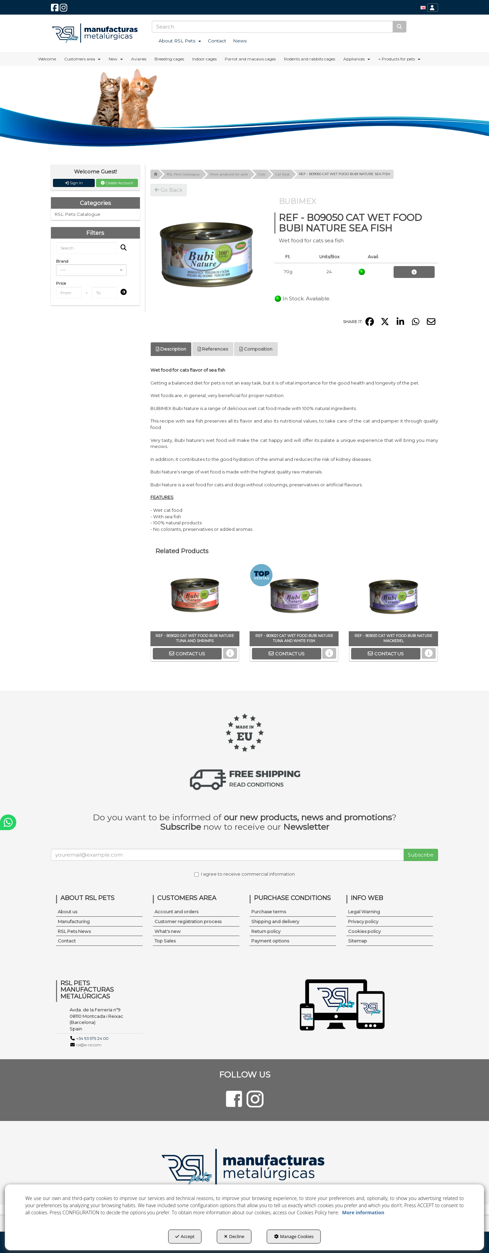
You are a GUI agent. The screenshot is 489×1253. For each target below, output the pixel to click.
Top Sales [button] (165, 940)
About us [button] (67, 911)
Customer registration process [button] (188, 921)
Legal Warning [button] (364, 911)
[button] (54, 9)
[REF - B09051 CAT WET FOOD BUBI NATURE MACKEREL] (393, 597)
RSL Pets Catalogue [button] (77, 214)
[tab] (171, 349)
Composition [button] (255, 349)
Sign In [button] (74, 183)
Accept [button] (185, 1236)
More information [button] (363, 1212)
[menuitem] (423, 8)
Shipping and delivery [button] (275, 921)
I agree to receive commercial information (244, 874)
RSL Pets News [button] (74, 931)
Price (61, 283)
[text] (272, 27)
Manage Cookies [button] (294, 1236)
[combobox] (91, 270)
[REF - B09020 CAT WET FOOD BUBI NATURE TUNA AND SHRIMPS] (194, 597)
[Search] (399, 27)
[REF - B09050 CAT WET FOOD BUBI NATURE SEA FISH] (207, 253)
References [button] (213, 349)
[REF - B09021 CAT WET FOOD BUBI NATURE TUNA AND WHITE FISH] (294, 597)
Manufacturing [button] (74, 921)
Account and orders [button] (176, 911)
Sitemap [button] (357, 940)
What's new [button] (168, 931)
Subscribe (421, 855)
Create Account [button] (117, 183)
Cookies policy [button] (364, 931)
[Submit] (121, 292)
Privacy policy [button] (363, 921)
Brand (62, 261)
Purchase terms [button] (268, 911)
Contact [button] (67, 940)
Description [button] (171, 349)
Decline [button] (234, 1236)
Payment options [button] (270, 940)
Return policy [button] (265, 931)
